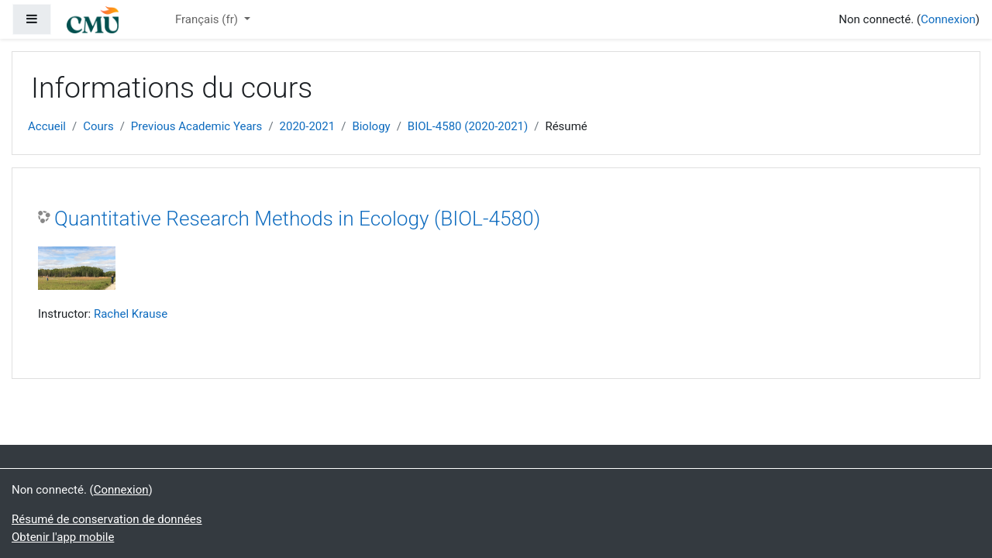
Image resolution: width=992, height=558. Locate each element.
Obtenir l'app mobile (63, 537)
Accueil (47, 126)
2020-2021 (308, 126)
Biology (371, 126)
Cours (98, 126)
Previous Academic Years (197, 126)
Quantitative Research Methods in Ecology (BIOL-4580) (297, 218)
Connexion (948, 19)
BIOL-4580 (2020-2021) (468, 126)
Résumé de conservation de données (107, 519)
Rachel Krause (130, 314)
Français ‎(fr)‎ (208, 19)
